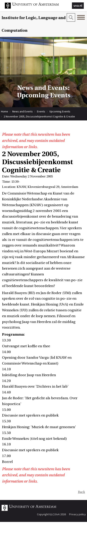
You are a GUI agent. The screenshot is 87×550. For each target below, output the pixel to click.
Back (81, 492)
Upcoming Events (59, 111)
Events (41, 111)
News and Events (22, 111)
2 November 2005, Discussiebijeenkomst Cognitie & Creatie (39, 116)
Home (4, 111)
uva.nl (78, 5)
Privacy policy (77, 514)
